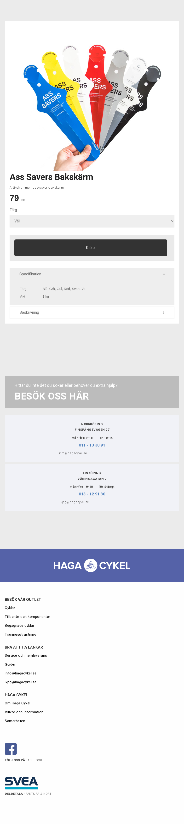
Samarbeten (15, 721)
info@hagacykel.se (21, 673)
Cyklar (10, 608)
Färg (13, 210)
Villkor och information (24, 712)
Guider (11, 664)
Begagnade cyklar (19, 625)
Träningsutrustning (20, 634)
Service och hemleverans (26, 655)
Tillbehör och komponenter (27, 617)
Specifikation (93, 274)
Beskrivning (92, 312)
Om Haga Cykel (17, 703)
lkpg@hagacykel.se (21, 682)
